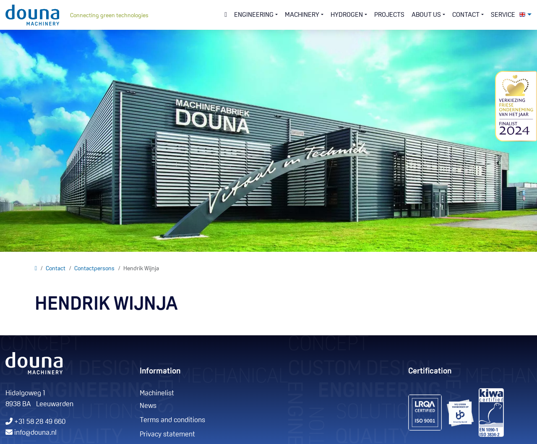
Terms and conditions (172, 420)
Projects (389, 15)
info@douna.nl (35, 432)
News (148, 406)
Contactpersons (94, 269)
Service (503, 15)
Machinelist (157, 393)
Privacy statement (167, 434)
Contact (55, 269)
